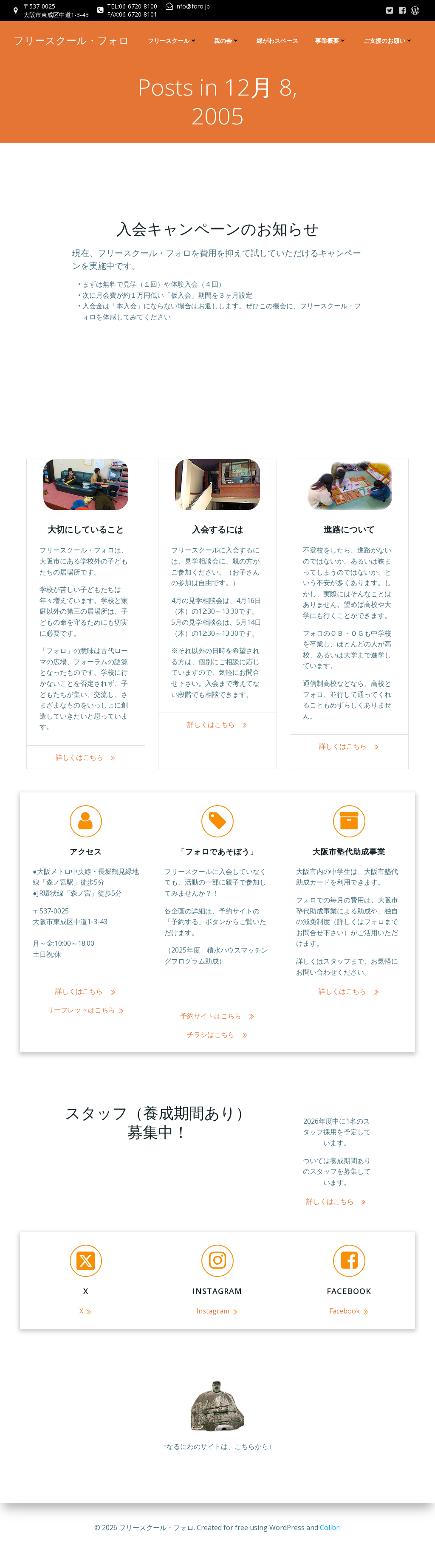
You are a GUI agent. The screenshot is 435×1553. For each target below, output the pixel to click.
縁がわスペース (277, 41)
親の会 (227, 41)
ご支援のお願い (388, 41)
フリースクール (172, 41)
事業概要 (331, 41)
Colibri (330, 1527)
